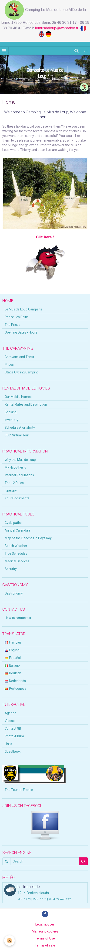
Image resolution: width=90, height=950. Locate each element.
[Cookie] (9, 940)
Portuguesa (15, 688)
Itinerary (11, 490)
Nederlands (15, 681)
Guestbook (12, 751)
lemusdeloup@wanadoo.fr (57, 28)
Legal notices (45, 924)
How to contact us (18, 618)
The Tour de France (19, 790)
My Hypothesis (15, 467)
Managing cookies (45, 931)
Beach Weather (16, 546)
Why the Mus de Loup (20, 460)
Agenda (10, 713)
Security (11, 569)
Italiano (12, 665)
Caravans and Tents (19, 357)
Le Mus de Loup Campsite (23, 309)
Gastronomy (14, 593)
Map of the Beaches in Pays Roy (28, 538)
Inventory (11, 420)
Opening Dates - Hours (21, 332)
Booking (11, 412)
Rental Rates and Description (26, 404)
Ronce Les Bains (17, 317)
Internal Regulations (19, 475)
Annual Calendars (18, 530)
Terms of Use (45, 938)
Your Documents (17, 498)
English (12, 650)
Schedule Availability (20, 427)
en (85, 50)
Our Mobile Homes (18, 397)
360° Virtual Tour (17, 435)
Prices (9, 364)
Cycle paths (13, 523)
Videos (10, 721)
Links (8, 744)
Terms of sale (45, 945)
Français (13, 642)
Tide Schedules (16, 553)
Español (13, 658)
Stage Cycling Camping (22, 372)
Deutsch (13, 673)
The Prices (12, 325)
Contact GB (13, 728)
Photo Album (14, 736)
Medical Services (17, 561)
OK (83, 861)
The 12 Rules (14, 483)
